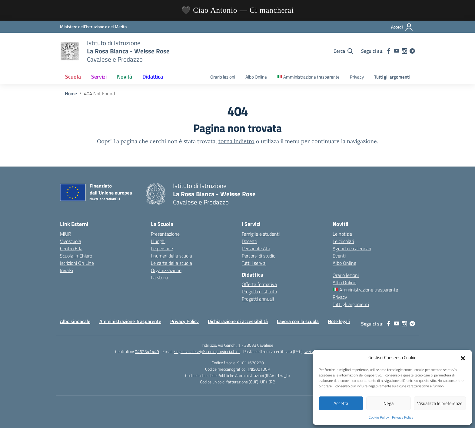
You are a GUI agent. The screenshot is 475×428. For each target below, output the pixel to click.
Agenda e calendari (352, 248)
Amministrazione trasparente (308, 76)
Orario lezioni (222, 76)
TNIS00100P (258, 369)
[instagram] (404, 51)
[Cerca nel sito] (343, 51)
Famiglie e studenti (261, 234)
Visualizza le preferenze (440, 403)
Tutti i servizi (254, 263)
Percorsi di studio (258, 255)
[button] (463, 358)
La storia (159, 277)
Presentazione (165, 234)
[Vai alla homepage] (69, 51)
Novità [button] (124, 76)
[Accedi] (402, 27)
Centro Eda (71, 248)
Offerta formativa (259, 284)
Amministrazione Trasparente (130, 321)
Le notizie (342, 234)
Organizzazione (166, 270)
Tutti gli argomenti (392, 76)
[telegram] (412, 51)
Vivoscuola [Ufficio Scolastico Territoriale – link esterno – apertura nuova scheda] (70, 241)
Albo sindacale (75, 321)
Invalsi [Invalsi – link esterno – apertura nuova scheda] (66, 270)
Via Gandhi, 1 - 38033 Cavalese (245, 345)
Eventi (339, 255)
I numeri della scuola (171, 255)
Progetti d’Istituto (259, 291)
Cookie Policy (379, 417)
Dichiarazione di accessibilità (238, 321)
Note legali (339, 321)
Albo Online (256, 76)
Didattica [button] (152, 76)
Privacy (357, 76)
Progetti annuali (258, 298)
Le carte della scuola (171, 263)
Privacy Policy (402, 417)
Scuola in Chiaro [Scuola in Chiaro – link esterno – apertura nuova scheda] (76, 255)
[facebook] (388, 51)
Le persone (162, 248)
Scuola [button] (73, 76)
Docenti (249, 241)
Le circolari (343, 241)
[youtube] (396, 51)
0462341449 (147, 351)
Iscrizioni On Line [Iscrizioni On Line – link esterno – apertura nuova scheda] (77, 263)
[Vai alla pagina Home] (71, 93)
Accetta (341, 403)
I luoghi (158, 241)
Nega (389, 403)
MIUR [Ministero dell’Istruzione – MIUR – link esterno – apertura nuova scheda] (65, 234)
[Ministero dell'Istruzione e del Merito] (93, 26)
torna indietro (236, 141)
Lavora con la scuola (298, 321)
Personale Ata (256, 248)
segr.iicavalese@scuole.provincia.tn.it (207, 351)
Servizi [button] (99, 76)
